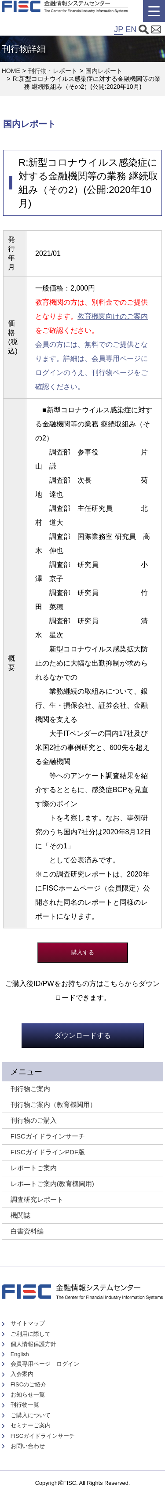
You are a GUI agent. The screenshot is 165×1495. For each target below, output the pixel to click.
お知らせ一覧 (28, 1394)
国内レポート (103, 70)
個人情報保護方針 (33, 1344)
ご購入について (31, 1415)
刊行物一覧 (25, 1404)
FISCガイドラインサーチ (43, 1436)
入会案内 (22, 1374)
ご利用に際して (31, 1334)
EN (130, 29)
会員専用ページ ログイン (45, 1363)
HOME (11, 70)
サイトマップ (28, 1323)
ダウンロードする (83, 1035)
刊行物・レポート (52, 70)
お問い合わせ (28, 1446)
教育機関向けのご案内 (112, 316)
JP (118, 29)
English (20, 1354)
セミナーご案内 (31, 1425)
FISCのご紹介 (28, 1384)
